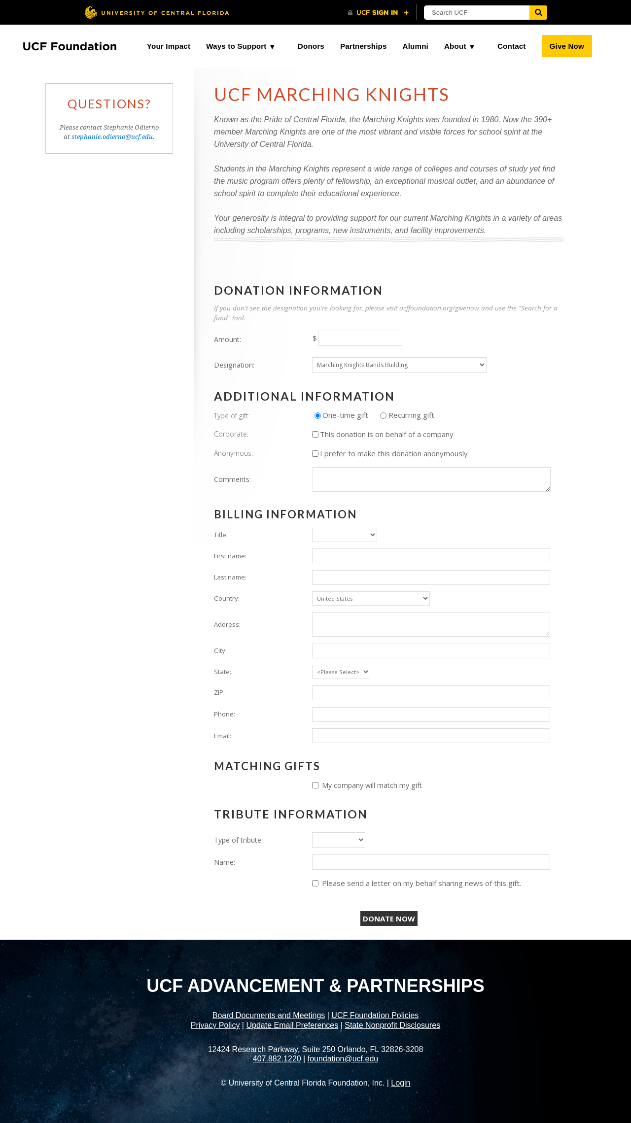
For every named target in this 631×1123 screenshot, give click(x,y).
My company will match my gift (372, 785)
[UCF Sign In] (378, 12)
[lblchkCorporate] (315, 434)
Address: (227, 624)
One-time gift (345, 415)
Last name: (230, 577)
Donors (311, 46)
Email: (222, 735)
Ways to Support (236, 46)
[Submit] (538, 12)
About (455, 46)
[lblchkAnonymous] (315, 453)
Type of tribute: (238, 840)
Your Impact (168, 46)
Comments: (232, 479)
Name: (224, 862)
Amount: (227, 339)
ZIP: (219, 692)
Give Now (567, 46)
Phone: (224, 714)
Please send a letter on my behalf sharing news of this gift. (421, 883)
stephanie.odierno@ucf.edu (112, 136)
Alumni (415, 46)
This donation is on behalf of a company (387, 434)
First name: (230, 555)
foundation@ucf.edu (343, 1059)
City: (220, 650)
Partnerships (363, 46)
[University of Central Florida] (157, 12)
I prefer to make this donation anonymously (394, 453)
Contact (511, 46)
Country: (227, 598)
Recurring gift (411, 415)
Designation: (234, 365)
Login (400, 1083)
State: (222, 671)
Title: (221, 534)
